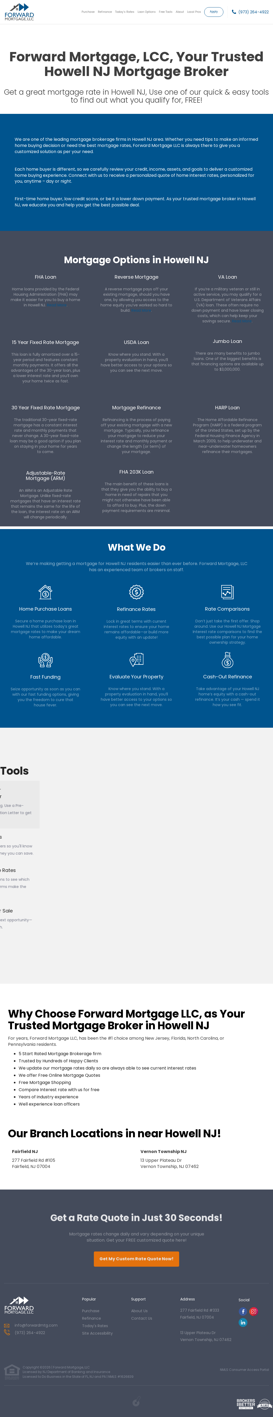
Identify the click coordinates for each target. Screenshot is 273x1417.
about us (139, 1311)
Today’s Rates (124, 12)
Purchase (88, 12)
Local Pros (194, 12)
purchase (90, 1311)
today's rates (95, 1325)
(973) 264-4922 (253, 12)
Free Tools (165, 12)
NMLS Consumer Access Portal (244, 1369)
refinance (91, 1318)
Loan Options (147, 12)
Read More (57, 305)
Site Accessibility (97, 1333)
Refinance (105, 12)
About (180, 12)
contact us (141, 1318)
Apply (214, 12)
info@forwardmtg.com (36, 1325)
